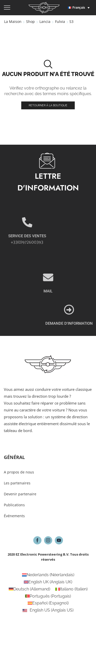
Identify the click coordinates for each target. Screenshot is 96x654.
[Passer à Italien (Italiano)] (71, 589)
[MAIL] (48, 299)
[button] (80, 7)
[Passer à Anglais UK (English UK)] (48, 582)
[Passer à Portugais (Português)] (48, 596)
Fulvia (60, 21)
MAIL (48, 312)
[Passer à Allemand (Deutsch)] (29, 589)
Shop (30, 21)
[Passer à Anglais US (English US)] (48, 610)
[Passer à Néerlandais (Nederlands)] (48, 574)
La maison (13, 21)
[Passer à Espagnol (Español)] (48, 603)
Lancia (44, 21)
